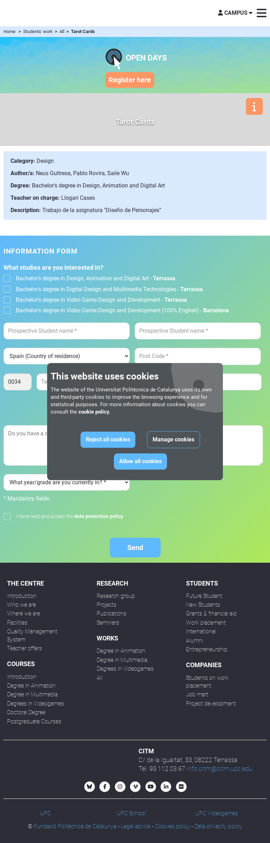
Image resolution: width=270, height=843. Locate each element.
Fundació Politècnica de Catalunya (75, 826)
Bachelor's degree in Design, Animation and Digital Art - (95, 278)
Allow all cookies (140, 461)
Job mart (197, 694)
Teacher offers (24, 648)
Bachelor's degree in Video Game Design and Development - (101, 299)
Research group (116, 596)
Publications (111, 613)
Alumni (194, 640)
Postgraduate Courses (34, 721)
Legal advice (135, 826)
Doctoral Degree (26, 712)
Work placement (206, 622)
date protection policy (98, 516)
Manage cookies (173, 439)
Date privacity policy (218, 826)
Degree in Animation (31, 685)
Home (9, 31)
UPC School (131, 813)
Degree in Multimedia (32, 694)
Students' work (38, 31)
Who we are (21, 604)
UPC (45, 813)
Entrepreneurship (206, 649)
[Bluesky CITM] (89, 786)
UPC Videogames (216, 813)
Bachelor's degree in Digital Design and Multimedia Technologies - (109, 289)
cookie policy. (94, 412)
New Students (203, 604)
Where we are (23, 613)
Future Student (204, 596)
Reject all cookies (108, 439)
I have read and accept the (69, 516)
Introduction (22, 596)
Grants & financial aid (211, 613)
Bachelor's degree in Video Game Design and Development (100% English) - (122, 310)
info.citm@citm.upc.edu (219, 768)
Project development (211, 703)
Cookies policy (172, 826)
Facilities (17, 622)
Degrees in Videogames (35, 703)
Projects (106, 604)
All (62, 31)
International (201, 631)
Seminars (108, 622)
